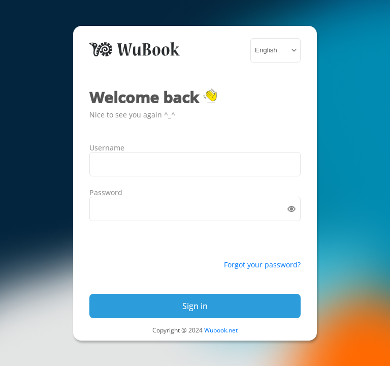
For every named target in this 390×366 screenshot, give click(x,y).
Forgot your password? (262, 264)
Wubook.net (221, 330)
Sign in (195, 306)
